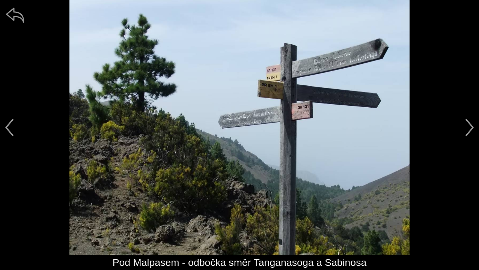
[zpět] (15, 15)
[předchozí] (9, 127)
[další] (469, 127)
